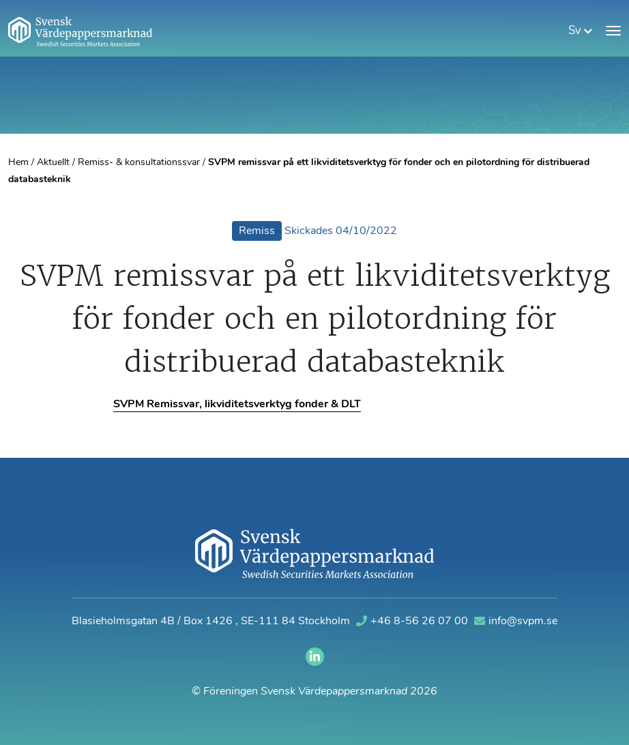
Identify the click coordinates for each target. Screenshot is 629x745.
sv (580, 31)
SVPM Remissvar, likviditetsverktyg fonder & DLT (237, 404)
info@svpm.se (515, 621)
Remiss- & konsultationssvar (139, 163)
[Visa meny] (613, 30)
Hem (18, 163)
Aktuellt (53, 163)
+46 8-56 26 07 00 (413, 621)
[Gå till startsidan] (80, 31)
